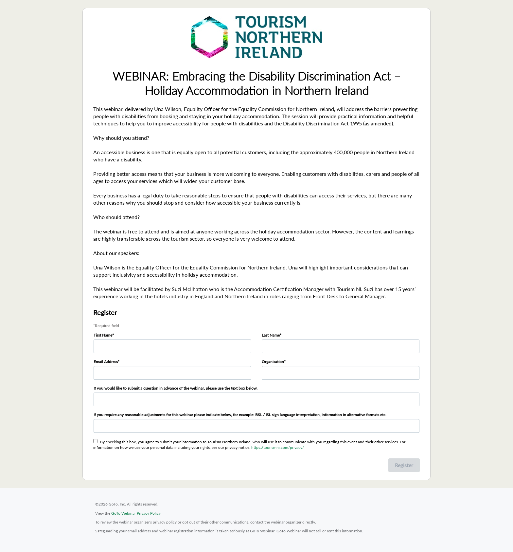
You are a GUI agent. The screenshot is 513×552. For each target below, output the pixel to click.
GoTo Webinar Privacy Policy (136, 513)
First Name (103, 335)
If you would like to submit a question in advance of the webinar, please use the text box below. (175, 388)
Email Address (106, 361)
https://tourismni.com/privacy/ (277, 447)
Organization (273, 361)
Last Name (271, 335)
